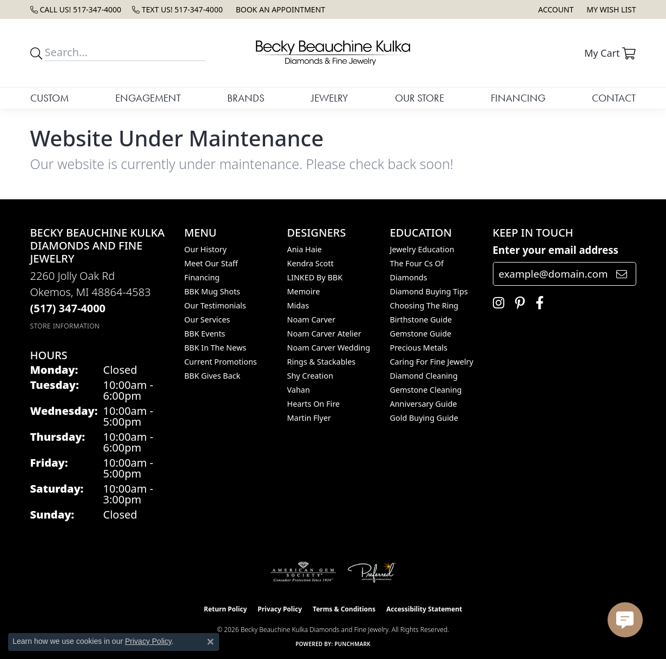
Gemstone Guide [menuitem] (421, 333)
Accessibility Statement (424, 609)
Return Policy (225, 609)
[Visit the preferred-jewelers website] (371, 572)
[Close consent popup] (210, 641)
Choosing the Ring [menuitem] (424, 305)
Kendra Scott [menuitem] (310, 263)
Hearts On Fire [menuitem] (313, 404)
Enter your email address (556, 250)
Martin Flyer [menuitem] (309, 418)
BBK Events (205, 333)
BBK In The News (215, 347)
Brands (246, 98)
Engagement (148, 98)
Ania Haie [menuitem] (304, 249)
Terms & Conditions (344, 609)
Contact (614, 98)
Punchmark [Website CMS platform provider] (352, 644)
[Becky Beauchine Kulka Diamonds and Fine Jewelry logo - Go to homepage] (332, 53)
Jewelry (329, 98)
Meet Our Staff (211, 263)
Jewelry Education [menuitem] (422, 249)
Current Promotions (220, 362)
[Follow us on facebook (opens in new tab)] (537, 303)
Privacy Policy (280, 609)
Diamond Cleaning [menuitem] (424, 376)
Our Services (207, 319)
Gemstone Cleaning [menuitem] (426, 390)
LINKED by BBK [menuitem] (315, 277)
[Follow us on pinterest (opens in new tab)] (517, 303)
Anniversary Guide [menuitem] (423, 404)
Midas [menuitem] (298, 305)
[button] (554, 9)
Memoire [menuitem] (303, 291)
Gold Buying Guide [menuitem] (424, 418)
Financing (518, 98)
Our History (205, 249)
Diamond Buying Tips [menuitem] (429, 291)
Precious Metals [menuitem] (418, 347)
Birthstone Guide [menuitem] (421, 319)
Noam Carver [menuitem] (311, 319)
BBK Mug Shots (212, 291)
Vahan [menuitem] (298, 390)
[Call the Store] (68, 308)
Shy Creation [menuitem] (310, 376)
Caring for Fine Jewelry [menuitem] (431, 362)
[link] (76, 9)
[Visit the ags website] (303, 572)
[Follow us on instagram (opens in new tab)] (495, 303)
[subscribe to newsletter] (622, 274)
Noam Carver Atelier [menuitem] (324, 333)
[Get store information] (65, 326)
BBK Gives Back (212, 376)
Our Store (419, 98)
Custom (49, 98)
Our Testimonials (215, 305)
